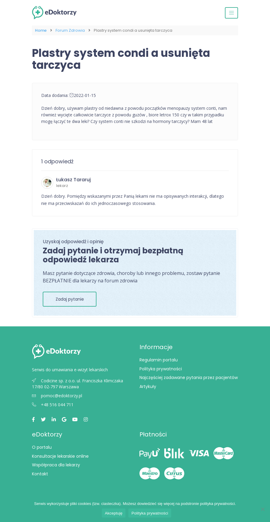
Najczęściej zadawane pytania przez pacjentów (188, 378)
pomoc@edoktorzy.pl (57, 395)
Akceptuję (113, 513)
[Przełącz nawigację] (231, 13)
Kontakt (40, 474)
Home (41, 30)
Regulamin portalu (158, 360)
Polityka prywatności (160, 369)
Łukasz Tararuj (73, 179)
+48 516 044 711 (52, 404)
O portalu (42, 447)
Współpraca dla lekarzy (56, 465)
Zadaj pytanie (70, 299)
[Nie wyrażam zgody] (263, 509)
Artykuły (147, 386)
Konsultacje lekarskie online (60, 456)
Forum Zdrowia (70, 30)
